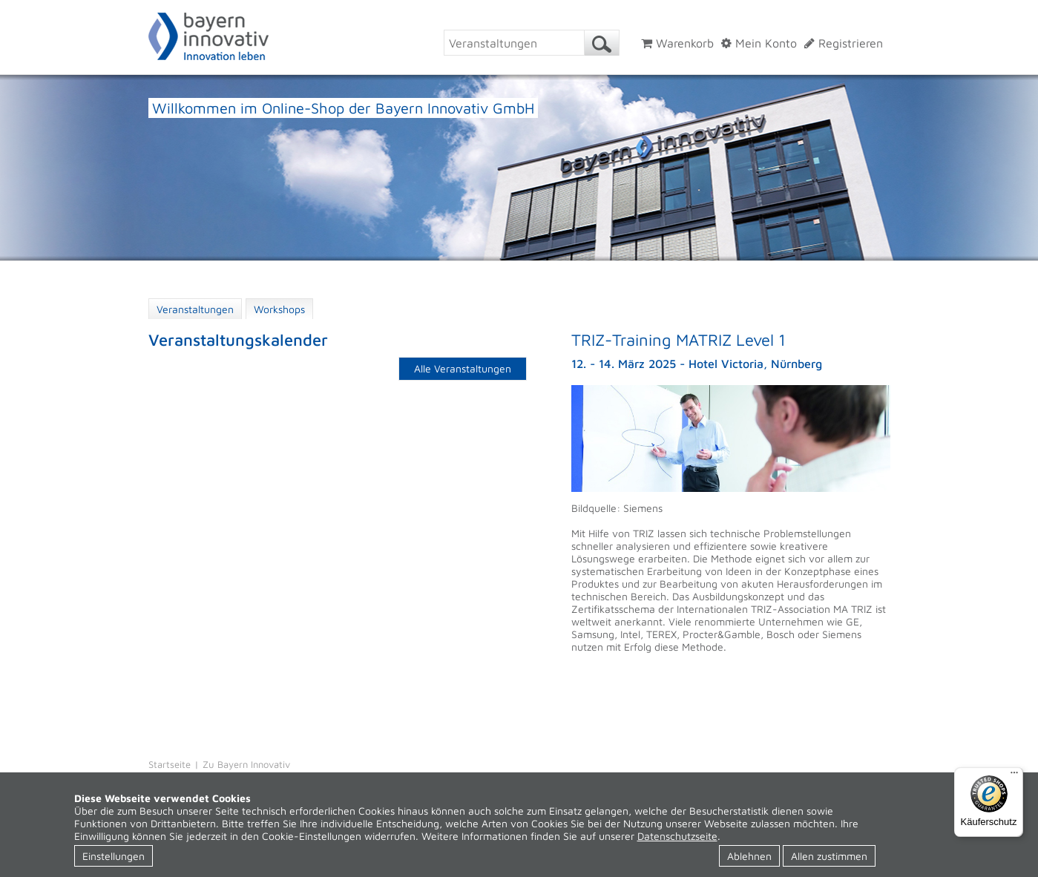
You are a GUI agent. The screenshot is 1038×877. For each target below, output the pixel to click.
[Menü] (1014, 776)
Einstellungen (113, 856)
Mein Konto (759, 43)
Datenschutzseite (677, 836)
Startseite (169, 764)
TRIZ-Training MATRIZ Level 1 (678, 339)
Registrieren (843, 43)
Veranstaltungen (195, 309)
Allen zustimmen (829, 856)
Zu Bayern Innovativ (246, 764)
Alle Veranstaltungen (462, 368)
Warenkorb (677, 43)
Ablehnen (749, 856)
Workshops (279, 309)
